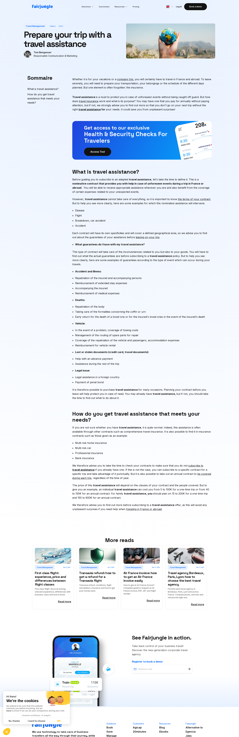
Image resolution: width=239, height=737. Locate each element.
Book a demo (195, 6)
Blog (162, 727)
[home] (42, 7)
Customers (104, 6)
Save (109, 731)
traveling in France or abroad (144, 509)
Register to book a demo (147, 661)
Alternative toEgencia (194, 729)
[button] (87, 6)
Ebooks (163, 731)
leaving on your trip (147, 237)
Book (109, 727)
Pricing (136, 6)
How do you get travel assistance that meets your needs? (43, 98)
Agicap (137, 727)
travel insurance (88, 101)
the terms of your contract (194, 199)
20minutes (139, 731)
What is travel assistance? (42, 89)
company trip (125, 79)
